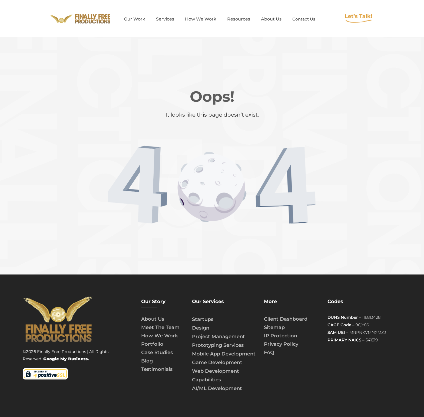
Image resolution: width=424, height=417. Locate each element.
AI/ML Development (217, 388)
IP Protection (280, 336)
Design (200, 328)
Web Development (215, 371)
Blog (147, 361)
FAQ (269, 352)
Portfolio (152, 344)
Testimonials (157, 369)
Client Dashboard (285, 319)
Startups (202, 319)
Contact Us (303, 19)
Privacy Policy (281, 344)
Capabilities (206, 380)
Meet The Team (160, 327)
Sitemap (274, 327)
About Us (152, 319)
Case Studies (157, 352)
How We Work (159, 336)
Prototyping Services (218, 345)
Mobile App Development (224, 354)
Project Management (218, 337)
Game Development (217, 362)
